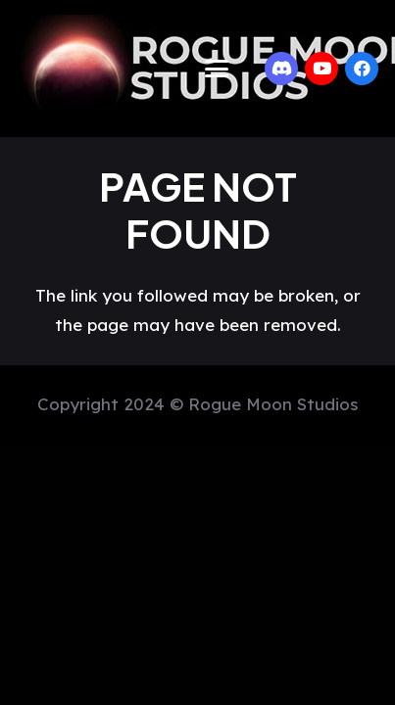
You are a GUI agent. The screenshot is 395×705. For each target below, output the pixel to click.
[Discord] (281, 68)
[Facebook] (361, 68)
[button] (216, 68)
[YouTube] (321, 68)
